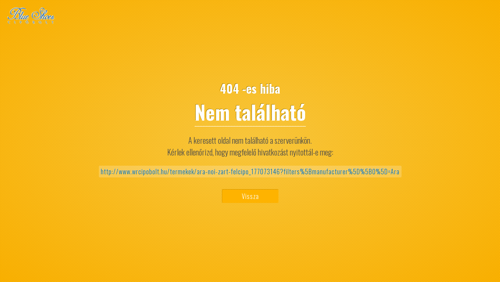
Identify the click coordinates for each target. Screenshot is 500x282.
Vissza (250, 196)
